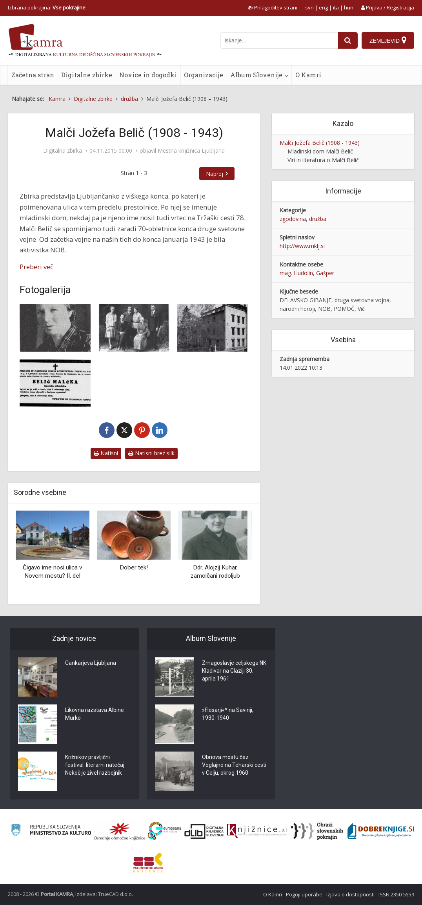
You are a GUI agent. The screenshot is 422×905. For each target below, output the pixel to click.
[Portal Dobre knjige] (380, 831)
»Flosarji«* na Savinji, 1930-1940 (227, 714)
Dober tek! (134, 567)
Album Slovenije (256, 75)
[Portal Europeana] (164, 831)
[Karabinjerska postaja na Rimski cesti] (212, 328)
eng (323, 7)
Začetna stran (32, 75)
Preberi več (36, 266)
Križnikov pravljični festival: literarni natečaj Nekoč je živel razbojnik (94, 765)
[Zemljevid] (388, 40)
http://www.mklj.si (302, 246)
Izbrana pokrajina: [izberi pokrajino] (46, 7)
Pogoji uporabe (304, 894)
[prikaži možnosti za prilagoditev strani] (272, 7)
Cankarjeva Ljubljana (90, 663)
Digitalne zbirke (86, 75)
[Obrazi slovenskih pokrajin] (317, 831)
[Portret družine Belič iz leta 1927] (133, 328)
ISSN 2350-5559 (396, 894)
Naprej (214, 173)
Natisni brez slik (151, 453)
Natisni (106, 453)
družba (317, 219)
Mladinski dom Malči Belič (320, 151)
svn (309, 7)
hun (348, 7)
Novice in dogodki (148, 75)
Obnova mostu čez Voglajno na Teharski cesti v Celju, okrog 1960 (234, 765)
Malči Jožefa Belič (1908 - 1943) (320, 142)
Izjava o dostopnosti (350, 894)
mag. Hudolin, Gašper (307, 273)
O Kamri (308, 75)
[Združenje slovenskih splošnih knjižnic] (256, 831)
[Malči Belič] (55, 328)
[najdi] (348, 40)
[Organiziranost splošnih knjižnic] (119, 831)
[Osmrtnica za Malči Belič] (55, 383)
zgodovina (293, 219)
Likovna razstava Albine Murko (94, 714)
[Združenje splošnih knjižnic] (148, 862)
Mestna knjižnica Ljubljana (191, 150)
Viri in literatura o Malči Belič (323, 160)
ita (336, 7)
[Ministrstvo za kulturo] (50, 831)
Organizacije (203, 75)
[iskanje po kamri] (279, 40)
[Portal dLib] (204, 831)
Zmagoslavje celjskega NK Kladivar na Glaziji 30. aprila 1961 (234, 671)
